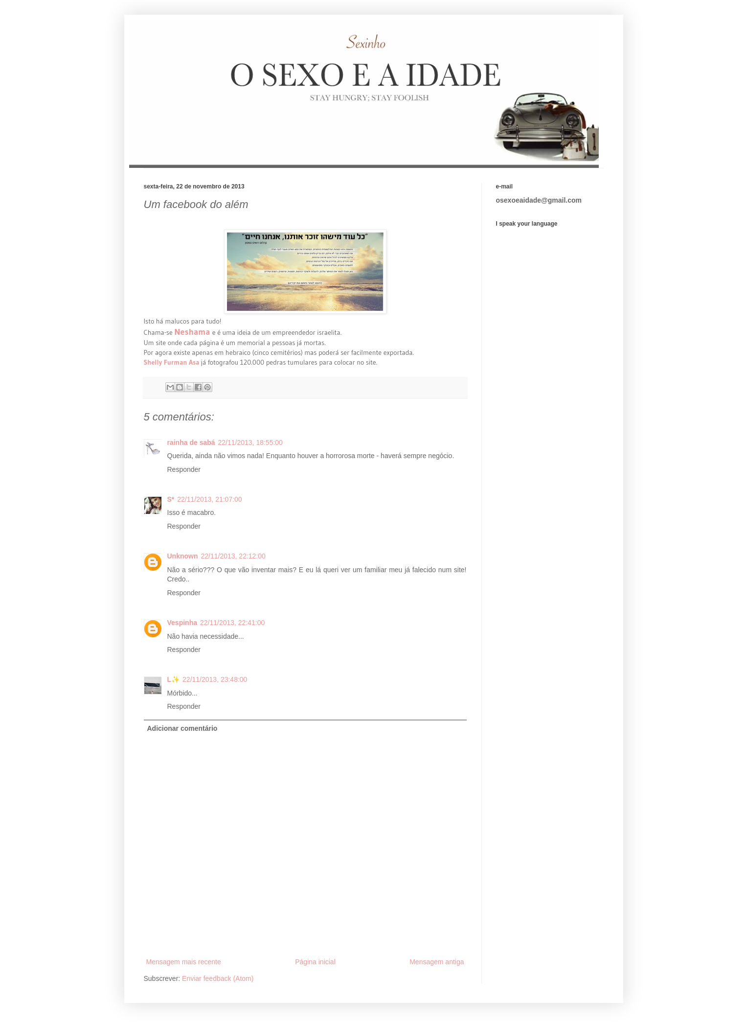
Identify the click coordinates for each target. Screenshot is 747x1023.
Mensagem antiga (436, 962)
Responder (184, 469)
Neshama (193, 331)
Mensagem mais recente (183, 962)
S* (171, 499)
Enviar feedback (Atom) (217, 978)
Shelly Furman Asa (172, 362)
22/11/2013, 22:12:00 (233, 556)
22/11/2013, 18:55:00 (250, 442)
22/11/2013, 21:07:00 (209, 499)
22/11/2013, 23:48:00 (214, 679)
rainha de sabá (191, 442)
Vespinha (182, 623)
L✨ (173, 679)
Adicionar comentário (182, 728)
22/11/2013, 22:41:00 (232, 623)
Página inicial (315, 962)
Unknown (182, 556)
